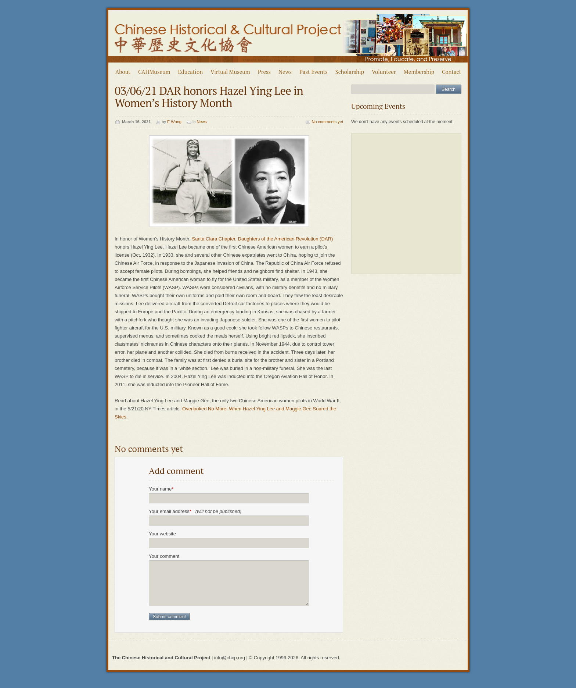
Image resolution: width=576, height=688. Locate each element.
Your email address (195, 511)
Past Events (313, 71)
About (122, 71)
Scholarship (349, 71)
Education (190, 71)
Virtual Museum (230, 71)
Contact (451, 71)
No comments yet (327, 122)
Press (264, 71)
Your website (162, 534)
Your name (161, 489)
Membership (419, 71)
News (285, 71)
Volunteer (384, 71)
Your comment (164, 556)
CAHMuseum (154, 71)
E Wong (174, 122)
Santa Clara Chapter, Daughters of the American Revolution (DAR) (262, 239)
